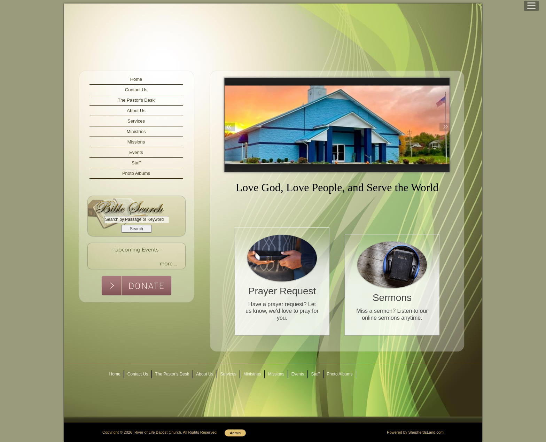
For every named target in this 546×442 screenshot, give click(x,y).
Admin (235, 433)
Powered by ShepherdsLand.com (415, 432)
